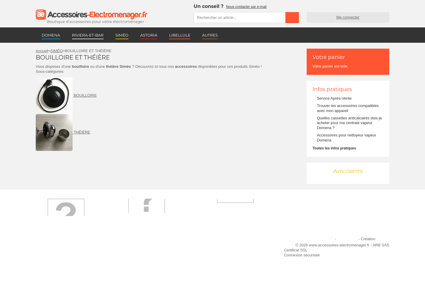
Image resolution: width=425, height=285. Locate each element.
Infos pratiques (332, 89)
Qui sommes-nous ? (56, 246)
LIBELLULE (179, 35)
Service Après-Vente (334, 98)
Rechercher (292, 17)
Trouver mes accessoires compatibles (153, 270)
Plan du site (347, 239)
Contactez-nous (52, 270)
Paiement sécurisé (137, 254)
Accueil (42, 51)
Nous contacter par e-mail (246, 7)
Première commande (57, 254)
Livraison (129, 246)
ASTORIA (148, 35)
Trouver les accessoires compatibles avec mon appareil (348, 108)
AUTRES (210, 35)
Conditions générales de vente (147, 262)
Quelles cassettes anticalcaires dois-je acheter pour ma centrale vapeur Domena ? (349, 123)
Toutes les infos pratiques (334, 148)
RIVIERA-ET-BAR (88, 35)
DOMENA (51, 35)
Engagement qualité (56, 262)
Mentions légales (319, 239)
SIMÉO (121, 35)
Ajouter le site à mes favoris (227, 246)
